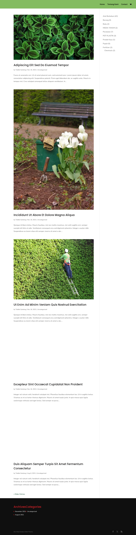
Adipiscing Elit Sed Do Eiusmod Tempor (41, 65)
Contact (124, 4)
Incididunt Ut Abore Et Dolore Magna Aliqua (44, 215)
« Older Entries (19, 494)
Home (102, 4)
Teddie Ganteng (21, 70)
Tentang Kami (112, 4)
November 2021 (20, 511)
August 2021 (19, 515)
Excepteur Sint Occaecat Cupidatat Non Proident (48, 384)
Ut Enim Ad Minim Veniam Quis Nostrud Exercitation (50, 305)
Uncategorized (42, 70)
